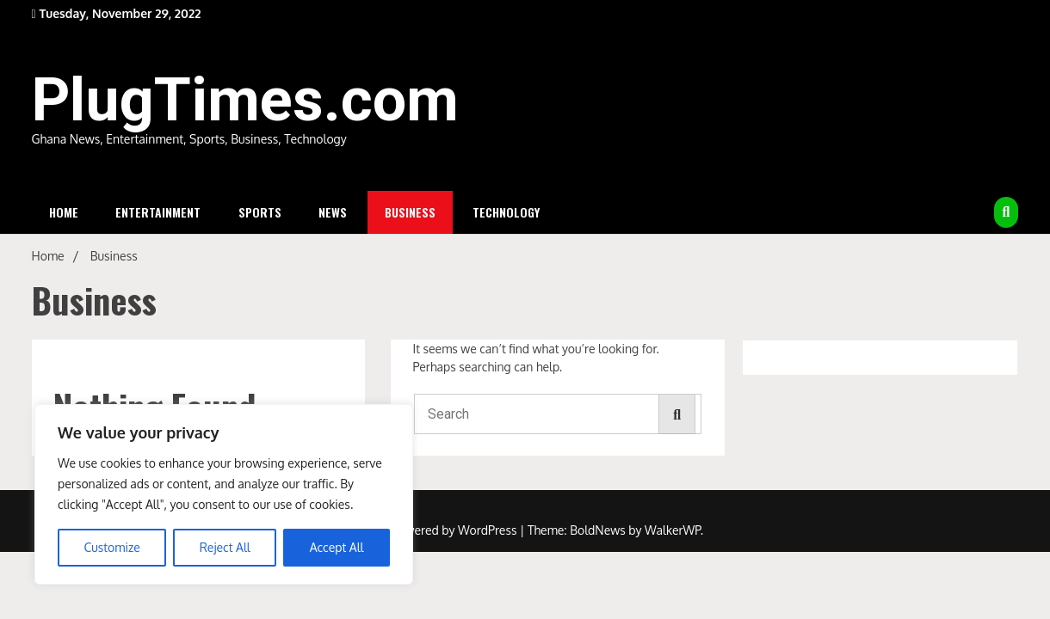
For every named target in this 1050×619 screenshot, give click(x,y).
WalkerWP (673, 530)
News (332, 212)
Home (63, 212)
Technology (506, 212)
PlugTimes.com (245, 99)
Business (410, 212)
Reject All (225, 547)
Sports (259, 212)
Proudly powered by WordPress (433, 530)
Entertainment (158, 212)
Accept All (337, 547)
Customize (111, 547)
